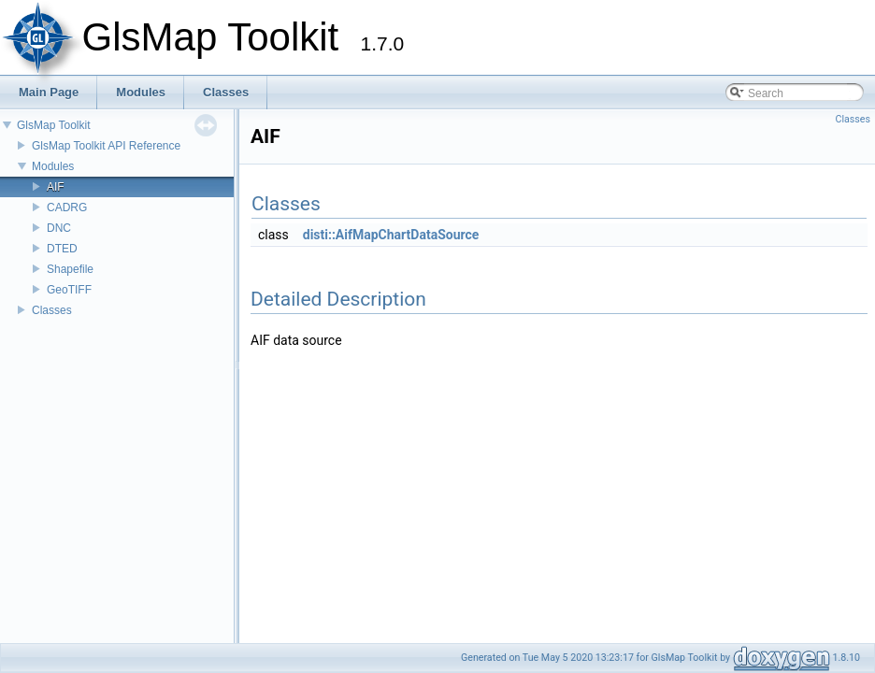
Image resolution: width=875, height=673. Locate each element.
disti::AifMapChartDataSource (391, 234)
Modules (53, 166)
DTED (62, 248)
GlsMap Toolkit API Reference (106, 145)
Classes (52, 310)
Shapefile (70, 269)
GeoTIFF (69, 289)
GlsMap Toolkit (53, 125)
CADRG (67, 207)
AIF (56, 186)
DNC (59, 228)
